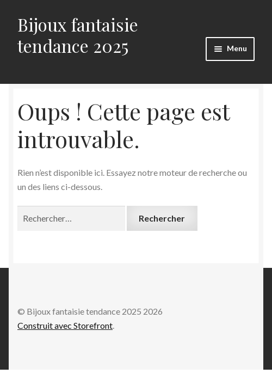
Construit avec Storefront (65, 325)
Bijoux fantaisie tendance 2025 (77, 35)
